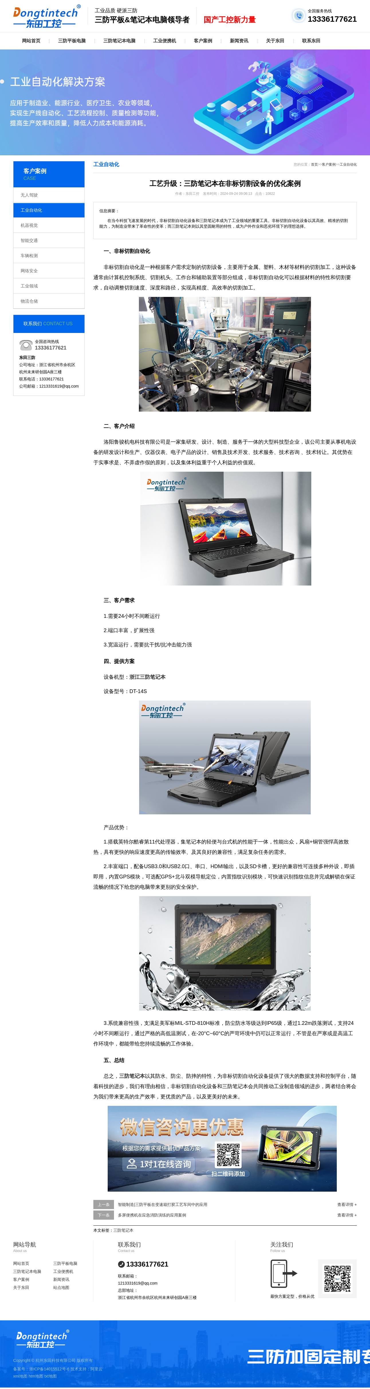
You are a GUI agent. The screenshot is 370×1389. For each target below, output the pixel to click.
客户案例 (203, 40)
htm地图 (36, 1376)
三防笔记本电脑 (119, 40)
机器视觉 (29, 225)
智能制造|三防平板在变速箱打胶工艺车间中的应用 (162, 1204)
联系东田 (311, 40)
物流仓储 (29, 301)
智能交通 (29, 240)
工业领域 (29, 285)
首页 (314, 164)
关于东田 (275, 40)
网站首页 (31, 40)
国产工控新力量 (230, 19)
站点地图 (61, 1287)
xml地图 (20, 1376)
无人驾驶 (29, 195)
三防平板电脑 (72, 40)
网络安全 (29, 270)
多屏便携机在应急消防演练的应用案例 (152, 1215)
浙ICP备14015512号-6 (49, 1369)
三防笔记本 (123, 1230)
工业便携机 (164, 40)
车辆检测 (29, 255)
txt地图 (50, 1376)
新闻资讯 (239, 40)
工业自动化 (31, 210)
